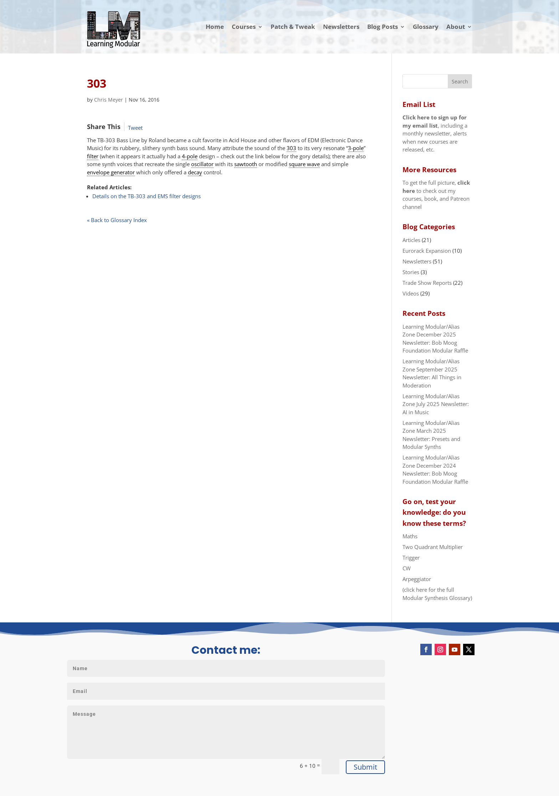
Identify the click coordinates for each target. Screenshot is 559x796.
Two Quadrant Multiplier (432, 546)
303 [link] (291, 148)
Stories (410, 272)
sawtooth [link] (245, 164)
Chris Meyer (108, 99)
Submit (365, 767)
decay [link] (195, 172)
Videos (410, 293)
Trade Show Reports (427, 282)
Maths (409, 536)
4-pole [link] (190, 156)
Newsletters (341, 26)
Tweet (135, 127)
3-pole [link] (356, 148)
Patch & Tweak (293, 26)
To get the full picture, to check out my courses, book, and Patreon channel (436, 194)
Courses (244, 26)
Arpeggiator (416, 578)
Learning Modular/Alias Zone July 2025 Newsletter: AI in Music (435, 404)
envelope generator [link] (111, 172)
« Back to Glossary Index (117, 220)
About (455, 26)
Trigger (411, 557)
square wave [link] (304, 164)
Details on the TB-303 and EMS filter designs (146, 196)
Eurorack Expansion (426, 250)
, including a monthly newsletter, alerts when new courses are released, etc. (434, 133)
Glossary (426, 26)
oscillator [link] (202, 164)
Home (215, 26)
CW (406, 568)
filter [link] (92, 156)
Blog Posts (382, 26)
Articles (411, 239)
